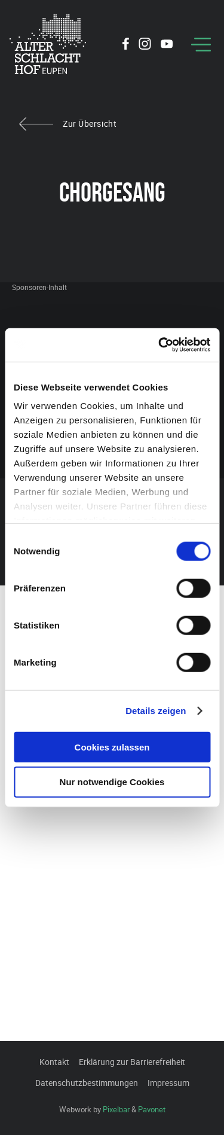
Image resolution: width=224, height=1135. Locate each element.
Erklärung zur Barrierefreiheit (132, 1061)
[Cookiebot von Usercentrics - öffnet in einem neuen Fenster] (159, 345)
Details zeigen (155, 711)
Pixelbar (116, 1109)
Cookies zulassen (112, 747)
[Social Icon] (125, 45)
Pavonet (151, 1109)
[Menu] (201, 44)
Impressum (168, 1082)
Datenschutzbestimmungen (86, 1082)
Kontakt (54, 1061)
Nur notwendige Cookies (112, 782)
